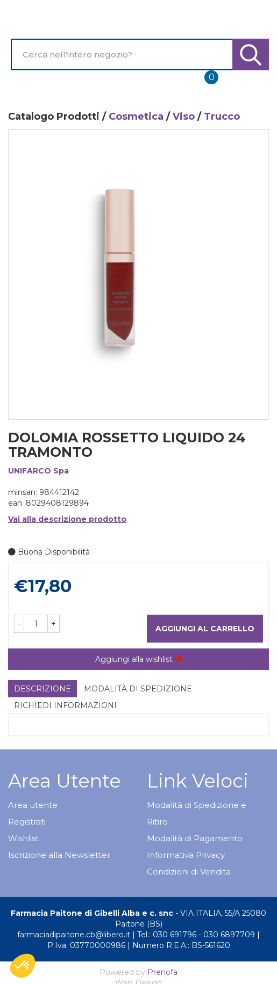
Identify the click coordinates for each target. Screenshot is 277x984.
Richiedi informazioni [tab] (65, 705)
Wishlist (23, 838)
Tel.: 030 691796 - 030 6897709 (196, 934)
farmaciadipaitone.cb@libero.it (73, 934)
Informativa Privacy (186, 855)
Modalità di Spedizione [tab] (138, 689)
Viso (184, 116)
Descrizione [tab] (42, 689)
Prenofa (162, 972)
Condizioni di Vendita (189, 871)
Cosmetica (136, 116)
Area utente (33, 805)
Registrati (27, 822)
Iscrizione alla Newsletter (59, 855)
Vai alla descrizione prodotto (67, 519)
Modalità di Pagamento (195, 838)
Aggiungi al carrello (204, 628)
